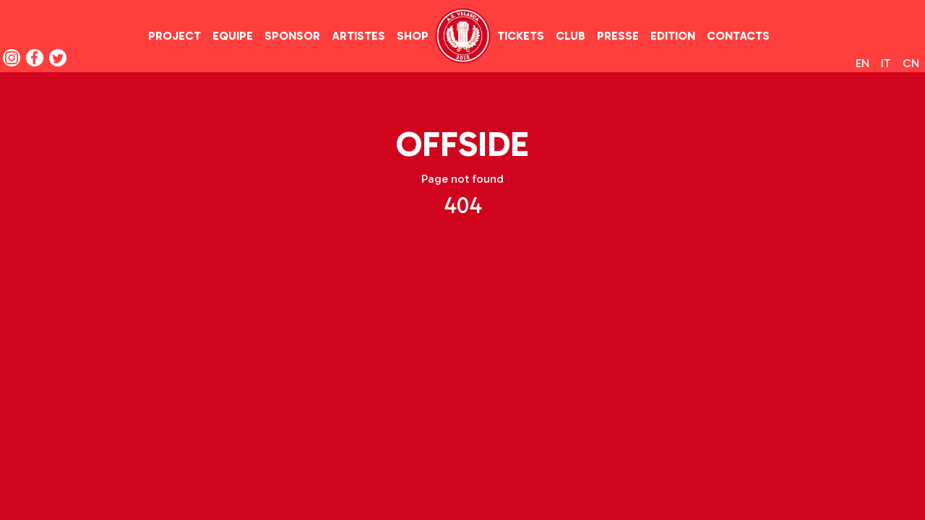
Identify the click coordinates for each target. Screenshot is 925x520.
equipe (232, 36)
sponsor (292, 36)
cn (911, 63)
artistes (358, 36)
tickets (520, 36)
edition (672, 36)
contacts (738, 36)
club (570, 36)
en (862, 63)
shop (413, 36)
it (886, 63)
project (174, 36)
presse (618, 36)
